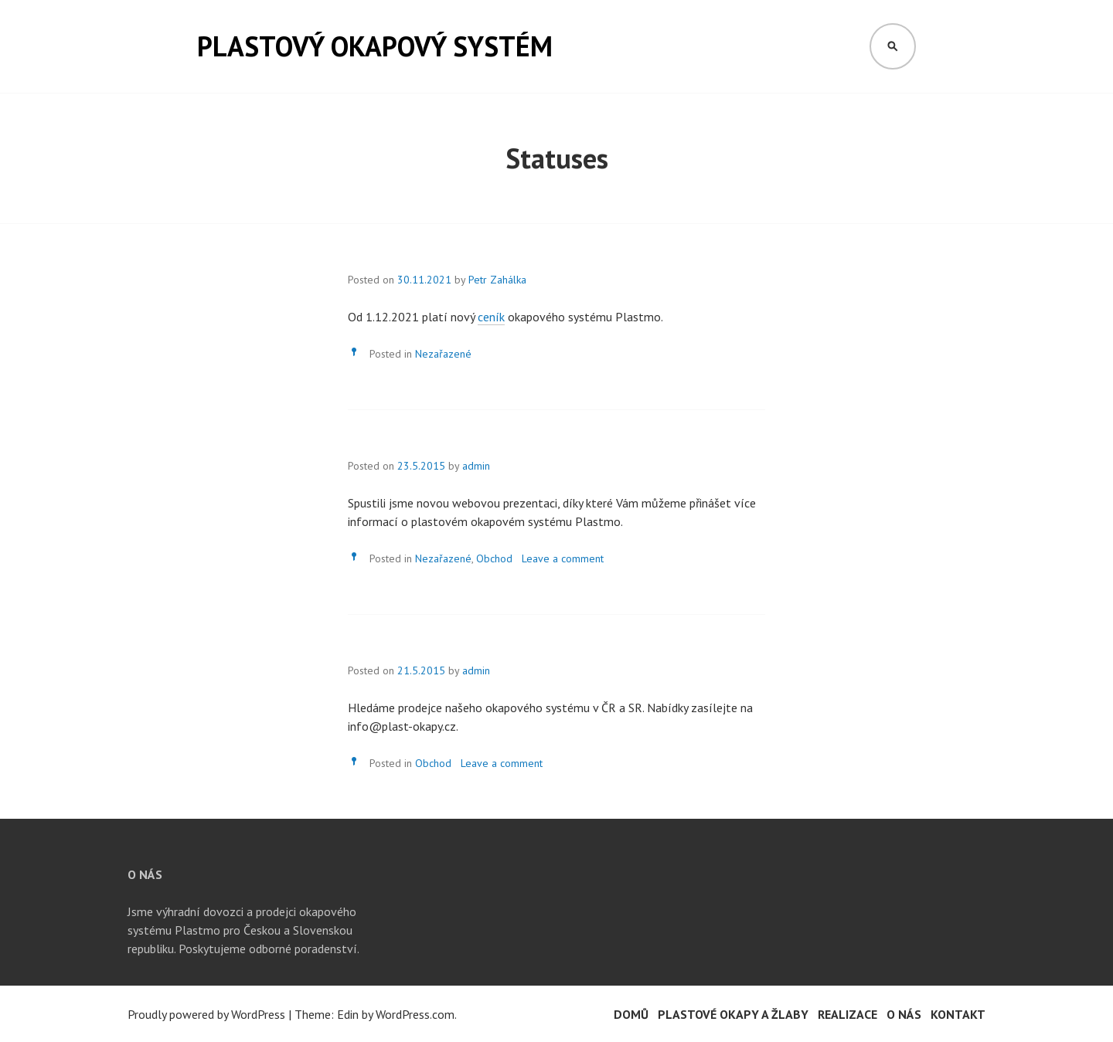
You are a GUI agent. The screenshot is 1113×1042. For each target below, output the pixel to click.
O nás (904, 1014)
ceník (491, 316)
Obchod (494, 558)
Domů (631, 1014)
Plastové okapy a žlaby (733, 1014)
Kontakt (958, 1014)
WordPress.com (415, 1014)
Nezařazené (443, 354)
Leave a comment (563, 558)
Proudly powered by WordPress (206, 1014)
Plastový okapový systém (375, 46)
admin (476, 466)
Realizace (847, 1014)
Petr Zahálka (497, 280)
